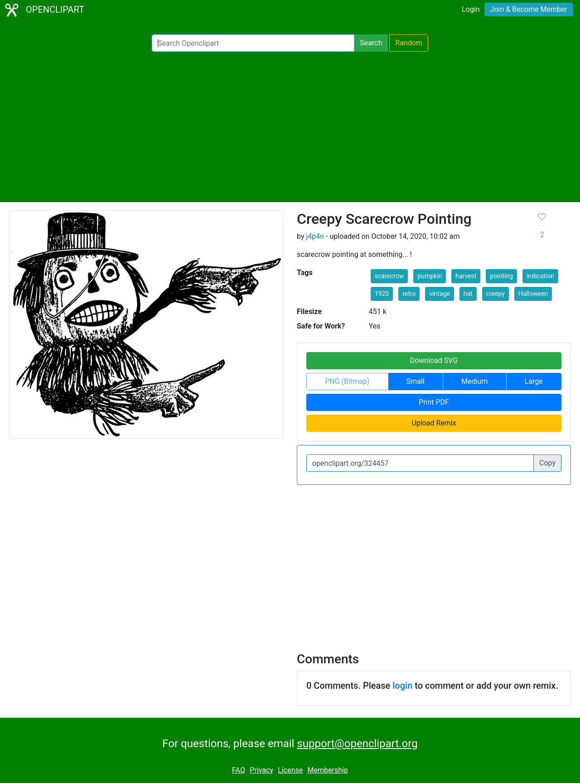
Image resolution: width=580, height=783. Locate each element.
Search (371, 43)
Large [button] (534, 381)
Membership (328, 770)
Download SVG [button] (434, 360)
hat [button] (468, 293)
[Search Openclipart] (253, 43)
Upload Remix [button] (433, 423)
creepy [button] (495, 293)
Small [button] (415, 381)
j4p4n (315, 236)
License (290, 770)
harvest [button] (465, 276)
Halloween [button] (533, 293)
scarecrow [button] (389, 276)
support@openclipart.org (357, 743)
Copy (547, 463)
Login (470, 9)
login (402, 685)
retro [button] (409, 293)
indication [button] (540, 276)
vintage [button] (439, 293)
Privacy (261, 770)
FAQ (238, 770)
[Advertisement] (290, 126)
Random (408, 43)
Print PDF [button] (434, 402)
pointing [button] (501, 276)
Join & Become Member (528, 9)
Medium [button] (474, 381)
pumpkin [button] (429, 276)
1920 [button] (382, 293)
